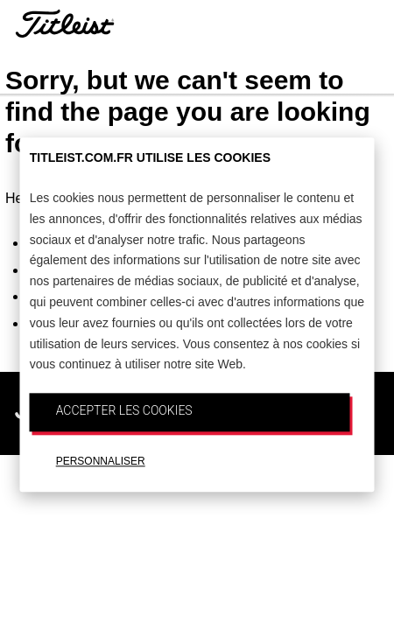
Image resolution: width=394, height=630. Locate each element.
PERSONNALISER (100, 461)
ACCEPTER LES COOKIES (124, 410)
